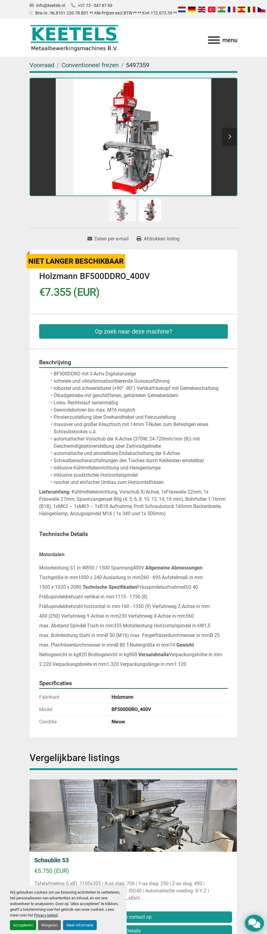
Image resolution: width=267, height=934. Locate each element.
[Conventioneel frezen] (90, 65)
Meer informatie (79, 925)
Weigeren (49, 925)
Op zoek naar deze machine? (133, 331)
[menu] (214, 40)
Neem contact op (133, 917)
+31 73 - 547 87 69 (95, 5)
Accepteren (23, 925)
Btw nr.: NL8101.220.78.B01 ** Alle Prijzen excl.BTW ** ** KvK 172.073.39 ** (106, 13)
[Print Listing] (158, 239)
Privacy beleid (46, 915)
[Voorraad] (42, 65)
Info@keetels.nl (50, 5)
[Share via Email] (108, 239)
